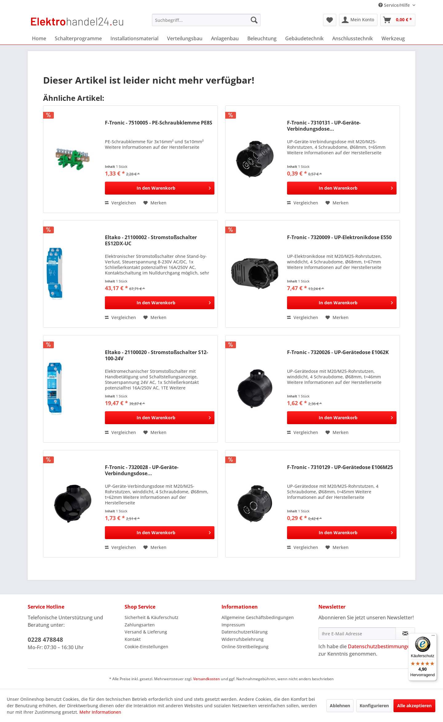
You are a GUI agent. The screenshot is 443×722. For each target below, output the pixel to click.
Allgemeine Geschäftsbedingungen (258, 617)
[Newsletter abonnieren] (405, 633)
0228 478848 (45, 640)
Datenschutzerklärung (245, 632)
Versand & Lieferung (146, 632)
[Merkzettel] (329, 20)
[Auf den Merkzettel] (154, 203)
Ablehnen (340, 705)
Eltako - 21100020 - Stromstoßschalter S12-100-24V (156, 355)
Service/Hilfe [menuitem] (394, 5)
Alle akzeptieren (414, 705)
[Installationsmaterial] (134, 38)
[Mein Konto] (358, 20)
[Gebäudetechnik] (304, 38)
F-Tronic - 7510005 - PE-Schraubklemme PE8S (158, 123)
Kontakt (133, 639)
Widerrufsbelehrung (243, 639)
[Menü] (433, 637)
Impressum (233, 625)
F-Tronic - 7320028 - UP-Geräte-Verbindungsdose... (141, 470)
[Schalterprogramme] (78, 38)
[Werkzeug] (393, 38)
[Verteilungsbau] (185, 38)
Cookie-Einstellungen (146, 646)
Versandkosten (206, 678)
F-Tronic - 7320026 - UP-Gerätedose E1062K (338, 352)
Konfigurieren (374, 705)
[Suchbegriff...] (206, 20)
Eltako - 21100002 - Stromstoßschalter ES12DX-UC (151, 240)
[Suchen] (254, 20)
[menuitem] (206, 20)
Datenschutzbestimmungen (380, 646)
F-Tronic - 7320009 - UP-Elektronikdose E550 (339, 237)
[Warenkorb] (397, 20)
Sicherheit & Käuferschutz (151, 617)
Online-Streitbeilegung (245, 646)
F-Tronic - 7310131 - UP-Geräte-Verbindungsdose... (324, 126)
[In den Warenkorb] (159, 188)
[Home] (39, 38)
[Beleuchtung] (262, 38)
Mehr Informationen (100, 712)
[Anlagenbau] (225, 38)
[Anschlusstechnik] (352, 38)
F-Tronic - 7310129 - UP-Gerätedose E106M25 (340, 467)
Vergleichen (120, 203)
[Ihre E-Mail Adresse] (357, 633)
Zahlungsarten (140, 625)
